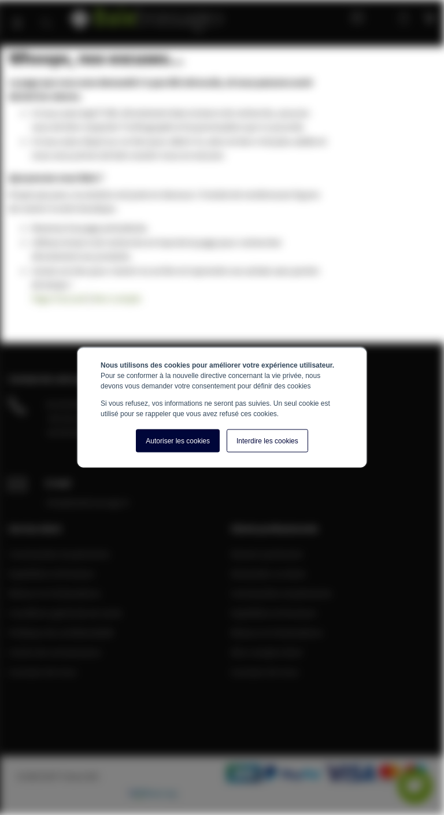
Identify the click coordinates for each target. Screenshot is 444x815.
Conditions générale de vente (65, 612)
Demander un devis (268, 573)
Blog (354, 17)
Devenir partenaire (267, 554)
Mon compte (380, 17)
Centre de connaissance (55, 652)
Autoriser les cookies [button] (178, 441)
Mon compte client (266, 652)
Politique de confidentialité (61, 632)
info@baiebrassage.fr (88, 502)
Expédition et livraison (52, 573)
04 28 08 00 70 (72, 404)
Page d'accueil (59, 298)
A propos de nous (43, 671)
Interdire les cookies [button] (267, 441)
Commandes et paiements (59, 554)
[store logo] (147, 16)
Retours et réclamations (55, 593)
